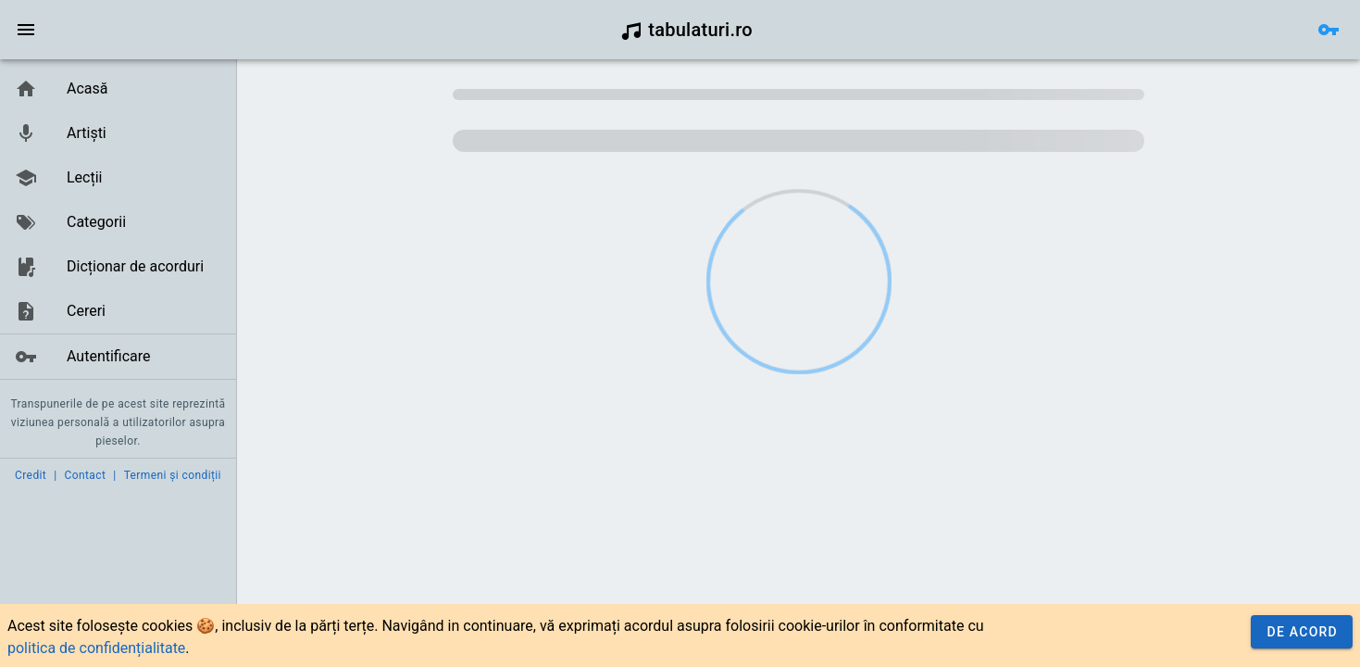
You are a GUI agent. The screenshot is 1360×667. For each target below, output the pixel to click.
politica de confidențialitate (96, 648)
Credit (30, 475)
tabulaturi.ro (686, 30)
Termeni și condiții (172, 475)
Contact (85, 475)
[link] (118, 89)
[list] (118, 223)
